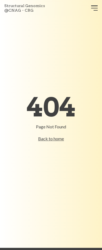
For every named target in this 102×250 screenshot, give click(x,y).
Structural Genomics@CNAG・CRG (24, 8)
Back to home (51, 138)
